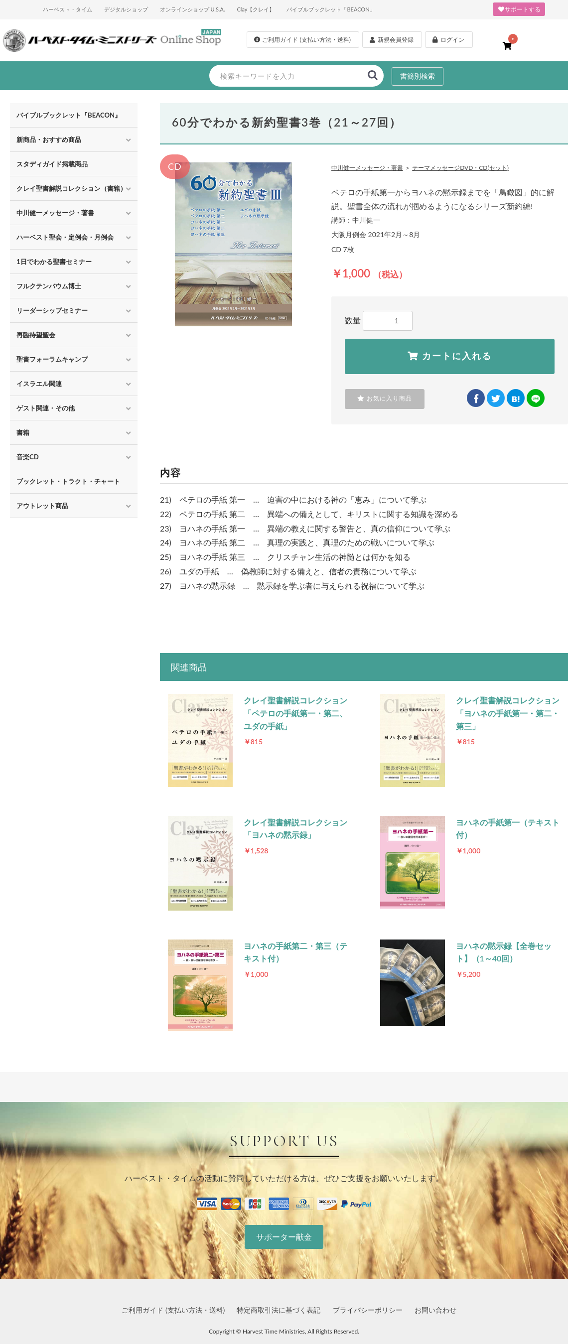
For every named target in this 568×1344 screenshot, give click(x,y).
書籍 (22, 432)
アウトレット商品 (42, 506)
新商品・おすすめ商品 (48, 139)
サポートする (519, 9)
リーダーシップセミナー (52, 310)
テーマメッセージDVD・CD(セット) (460, 167)
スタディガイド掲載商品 (52, 164)
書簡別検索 (417, 76)
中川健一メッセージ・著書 (55, 213)
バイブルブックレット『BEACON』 (68, 115)
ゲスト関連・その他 (45, 408)
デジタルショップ (126, 9)
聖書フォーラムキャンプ (52, 359)
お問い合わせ (435, 1310)
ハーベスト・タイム (67, 9)
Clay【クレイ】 (256, 9)
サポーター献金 (284, 1236)
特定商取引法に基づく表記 (278, 1310)
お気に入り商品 (384, 398)
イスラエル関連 (39, 384)
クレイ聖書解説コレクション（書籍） (71, 188)
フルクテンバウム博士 (48, 286)
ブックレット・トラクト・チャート (68, 481)
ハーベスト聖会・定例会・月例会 (65, 237)
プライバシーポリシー (368, 1310)
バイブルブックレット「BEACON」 (330, 9)
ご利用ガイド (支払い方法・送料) (173, 1310)
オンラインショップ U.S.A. (192, 9)
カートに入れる (450, 356)
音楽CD (27, 457)
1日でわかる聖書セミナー (54, 262)
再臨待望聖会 (35, 335)
